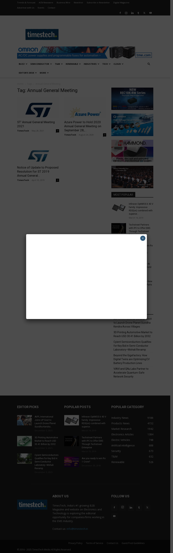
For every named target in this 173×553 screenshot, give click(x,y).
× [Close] (143, 238)
